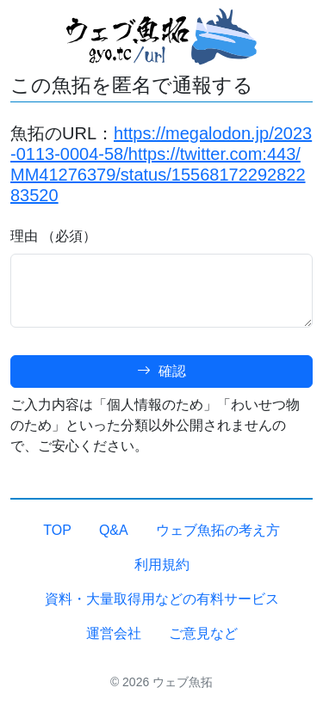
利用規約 (161, 564)
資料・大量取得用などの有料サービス (162, 599)
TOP (57, 530)
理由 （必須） (53, 236)
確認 (161, 371)
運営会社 (113, 633)
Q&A (113, 530)
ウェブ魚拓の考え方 (218, 530)
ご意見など (203, 633)
